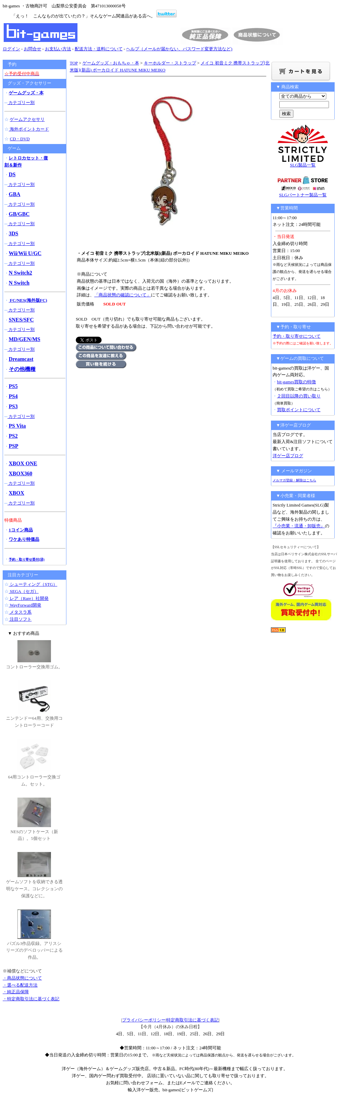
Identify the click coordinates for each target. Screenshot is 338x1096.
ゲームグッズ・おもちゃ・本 (110, 62)
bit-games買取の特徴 (296, 381)
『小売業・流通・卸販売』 (299, 525)
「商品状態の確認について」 (122, 294)
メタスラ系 (20, 612)
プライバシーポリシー (144, 1019)
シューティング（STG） (33, 584)
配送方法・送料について (99, 48)
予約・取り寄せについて (297, 336)
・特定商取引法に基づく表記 (31, 998)
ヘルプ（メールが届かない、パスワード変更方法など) (179, 48)
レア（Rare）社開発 (29, 598)
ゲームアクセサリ (27, 119)
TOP (74, 62)
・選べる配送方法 (20, 985)
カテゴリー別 (21, 102)
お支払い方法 (58, 48)
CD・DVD (20, 138)
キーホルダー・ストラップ (170, 62)
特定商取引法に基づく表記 (192, 1019)
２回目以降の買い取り (299, 395)
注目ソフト (20, 619)
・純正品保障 (16, 991)
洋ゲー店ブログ (288, 455)
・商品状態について (22, 978)
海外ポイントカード (29, 129)
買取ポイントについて (299, 409)
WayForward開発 (25, 605)
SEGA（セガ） (24, 591)
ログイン (11, 48)
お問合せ (32, 48)
